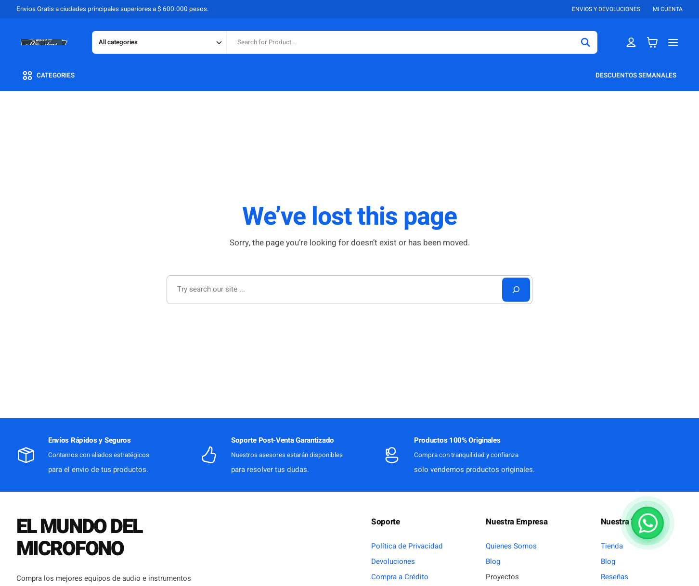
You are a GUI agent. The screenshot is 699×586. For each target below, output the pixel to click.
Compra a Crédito (399, 577)
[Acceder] (631, 42)
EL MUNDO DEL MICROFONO (79, 537)
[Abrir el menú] (673, 42)
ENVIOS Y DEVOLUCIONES (606, 9)
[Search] (585, 42)
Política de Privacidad (407, 546)
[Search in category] (159, 42)
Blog (493, 561)
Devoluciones (393, 561)
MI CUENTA (668, 9)
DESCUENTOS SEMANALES (635, 75)
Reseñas (614, 577)
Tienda (612, 546)
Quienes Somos (511, 546)
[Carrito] (652, 42)
